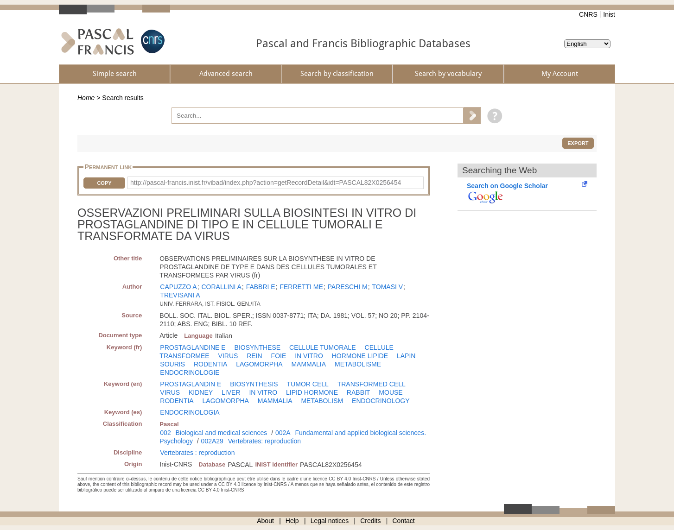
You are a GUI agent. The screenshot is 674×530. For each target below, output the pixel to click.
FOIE (278, 356)
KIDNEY (201, 392)
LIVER (231, 392)
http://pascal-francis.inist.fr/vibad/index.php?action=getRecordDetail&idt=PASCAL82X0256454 (265, 182)
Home (86, 97)
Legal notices (330, 520)
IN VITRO (309, 356)
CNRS (588, 14)
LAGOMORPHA (259, 364)
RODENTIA (210, 364)
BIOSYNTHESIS (254, 384)
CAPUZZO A (178, 286)
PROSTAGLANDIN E (190, 384)
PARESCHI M (348, 286)
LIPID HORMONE (312, 392)
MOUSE (390, 392)
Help (292, 520)
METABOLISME (358, 364)
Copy (104, 183)
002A (283, 432)
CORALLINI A (221, 286)
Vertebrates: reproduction (264, 441)
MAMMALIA (308, 364)
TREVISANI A (180, 295)
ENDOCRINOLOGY (380, 400)
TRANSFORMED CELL (371, 384)
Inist (609, 14)
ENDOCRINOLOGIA (189, 412)
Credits (370, 520)
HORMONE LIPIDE (360, 356)
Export (577, 143)
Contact (404, 520)
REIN (254, 356)
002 (165, 432)
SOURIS (172, 364)
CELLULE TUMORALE (322, 347)
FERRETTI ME (301, 286)
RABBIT (358, 392)
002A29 (212, 441)
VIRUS (228, 356)
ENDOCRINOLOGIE (189, 372)
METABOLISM (322, 400)
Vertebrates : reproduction (197, 452)
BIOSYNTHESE (258, 347)
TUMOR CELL (308, 384)
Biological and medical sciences (221, 432)
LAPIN (406, 356)
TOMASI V (387, 286)
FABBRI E (260, 286)
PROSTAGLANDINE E (192, 347)
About (265, 520)
